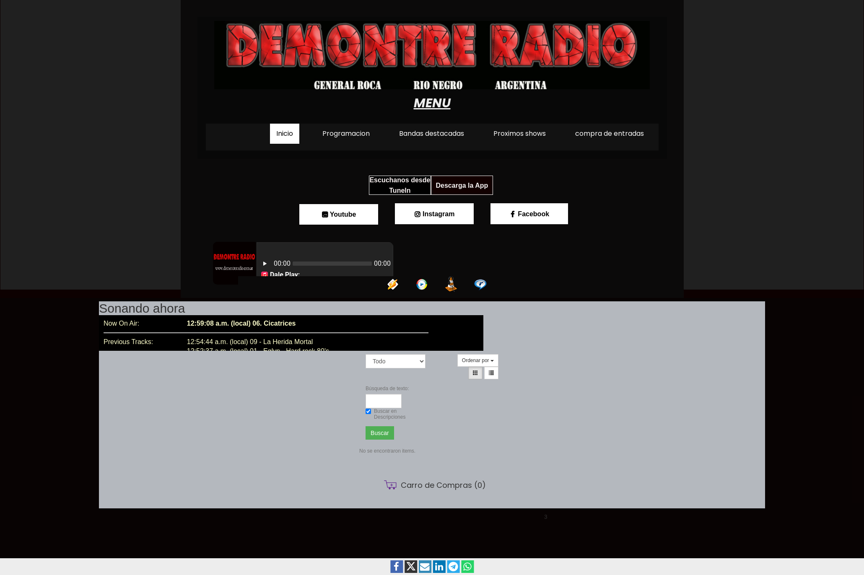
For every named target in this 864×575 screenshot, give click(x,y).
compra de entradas (609, 133)
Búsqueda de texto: (384, 388)
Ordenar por (478, 360)
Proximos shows (519, 133)
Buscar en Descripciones (384, 414)
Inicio (284, 133)
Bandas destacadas (431, 133)
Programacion (346, 133)
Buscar (380, 433)
